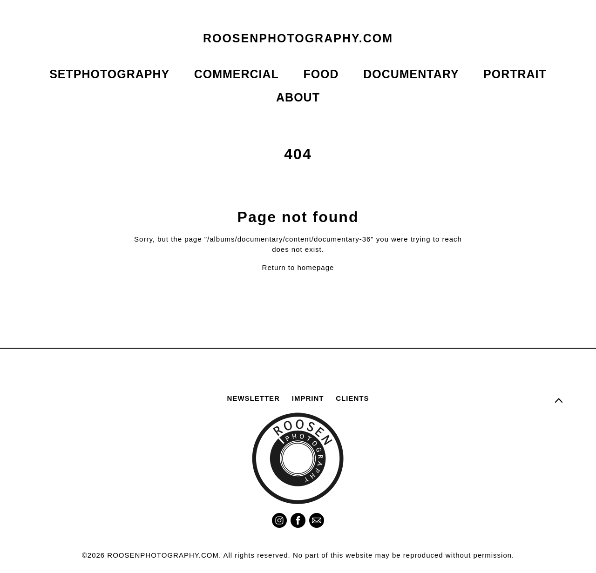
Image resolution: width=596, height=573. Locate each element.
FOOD (321, 74)
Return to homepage (298, 268)
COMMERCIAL (236, 74)
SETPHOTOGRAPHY (109, 74)
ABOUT (298, 97)
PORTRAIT (515, 74)
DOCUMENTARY (411, 74)
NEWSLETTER (253, 398)
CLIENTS (352, 398)
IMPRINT (308, 398)
